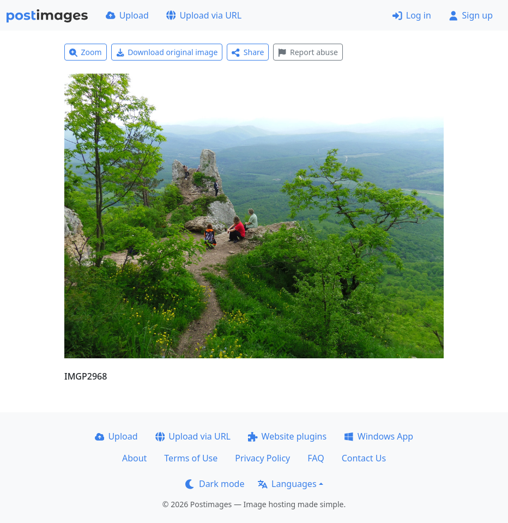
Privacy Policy (262, 458)
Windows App (378, 436)
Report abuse (307, 52)
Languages (287, 484)
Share (248, 52)
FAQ (315, 458)
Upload (127, 15)
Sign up (471, 15)
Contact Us (364, 458)
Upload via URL (203, 15)
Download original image (167, 52)
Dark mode (214, 484)
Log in (411, 15)
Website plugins (287, 436)
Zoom (85, 52)
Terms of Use (190, 458)
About (134, 458)
